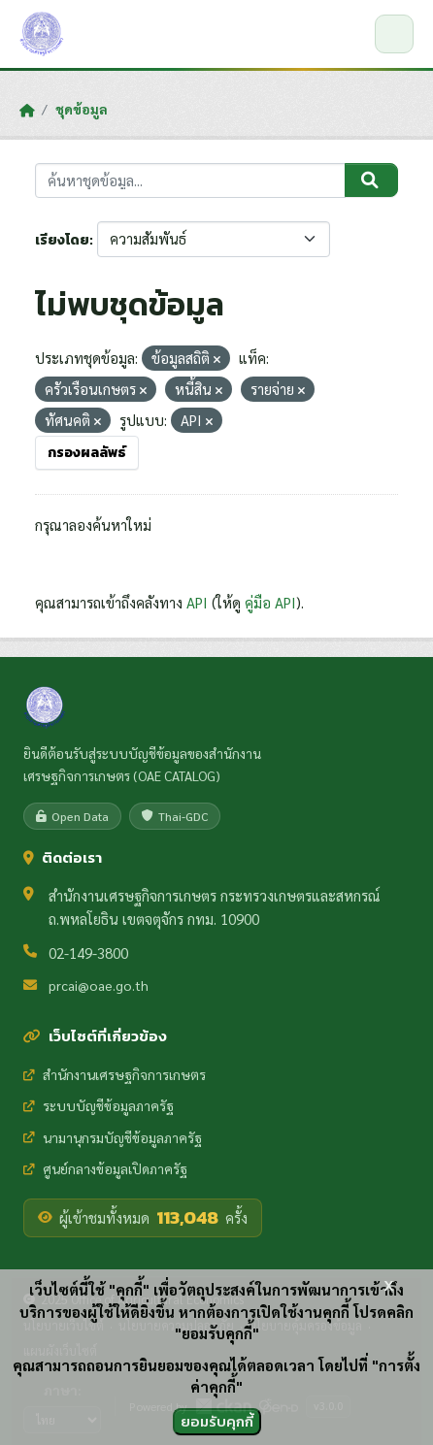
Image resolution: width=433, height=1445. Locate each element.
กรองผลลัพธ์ (87, 453)
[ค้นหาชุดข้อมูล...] (190, 181)
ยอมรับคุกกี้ (217, 1421)
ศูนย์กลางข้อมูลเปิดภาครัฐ (105, 1168)
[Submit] (371, 180)
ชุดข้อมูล (81, 108)
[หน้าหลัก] (26, 109)
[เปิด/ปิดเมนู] (394, 34)
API (197, 602)
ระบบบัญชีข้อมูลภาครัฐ (98, 1105)
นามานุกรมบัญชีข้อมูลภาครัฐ (112, 1137)
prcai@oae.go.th (99, 985)
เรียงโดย (62, 240)
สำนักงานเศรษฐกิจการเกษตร (114, 1074)
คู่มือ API (270, 602)
